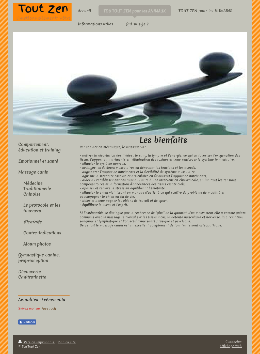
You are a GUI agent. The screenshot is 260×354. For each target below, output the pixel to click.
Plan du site (67, 342)
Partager (27, 322)
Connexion (233, 342)
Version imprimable (36, 342)
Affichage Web (231, 346)
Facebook (48, 308)
